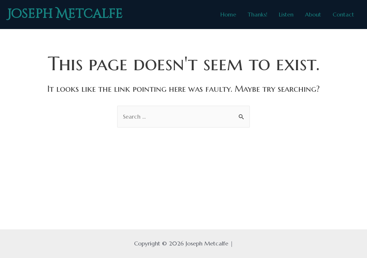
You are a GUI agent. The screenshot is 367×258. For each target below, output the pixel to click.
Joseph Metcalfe (65, 14)
